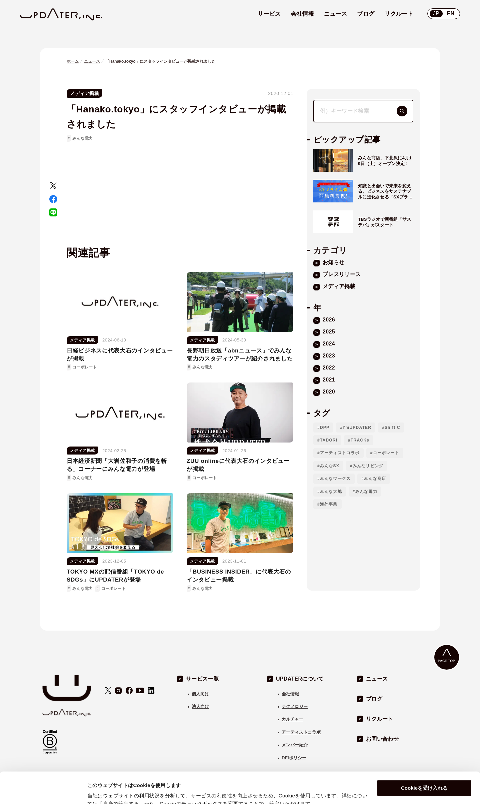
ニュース (92, 61)
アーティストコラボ (340, 453)
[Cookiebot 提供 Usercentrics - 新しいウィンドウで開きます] (43, 791)
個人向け (200, 693)
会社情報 (290, 693)
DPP (324, 427)
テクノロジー (295, 706)
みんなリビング (368, 466)
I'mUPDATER (357, 427)
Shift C (392, 427)
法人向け (200, 706)
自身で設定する (105, 791)
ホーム (73, 61)
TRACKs (360, 440)
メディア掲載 (84, 93)
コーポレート (386, 453)
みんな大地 (331, 491)
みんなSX (329, 466)
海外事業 (329, 504)
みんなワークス (335, 478)
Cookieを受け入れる (424, 757)
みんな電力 (82, 138)
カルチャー (292, 719)
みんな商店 (375, 478)
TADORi (328, 440)
